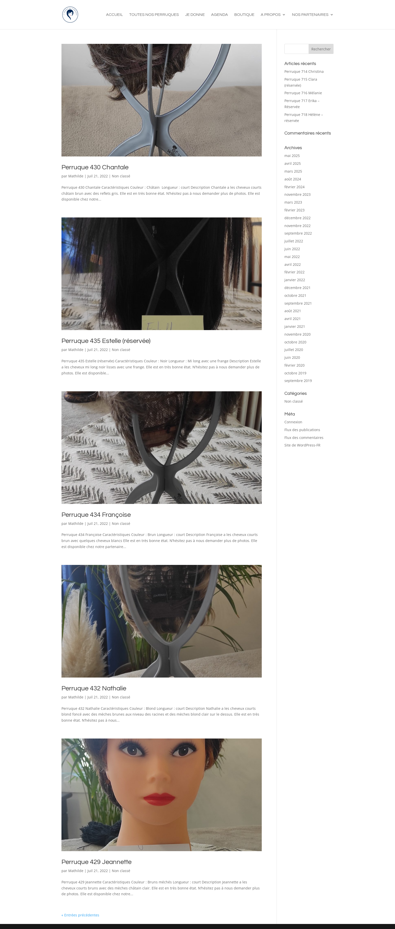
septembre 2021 (298, 303)
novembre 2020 (297, 334)
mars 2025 (293, 171)
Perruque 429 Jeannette (96, 862)
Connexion (293, 422)
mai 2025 (292, 155)
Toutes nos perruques (154, 15)
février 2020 (294, 365)
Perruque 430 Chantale (94, 167)
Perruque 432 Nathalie (93, 688)
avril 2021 (292, 318)
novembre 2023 (297, 194)
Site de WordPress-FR (302, 445)
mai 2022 (292, 256)
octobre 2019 (295, 373)
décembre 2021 (297, 287)
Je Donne (195, 15)
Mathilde (75, 176)
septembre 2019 (298, 380)
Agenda (219, 15)
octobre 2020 (295, 342)
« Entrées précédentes (80, 915)
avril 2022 (292, 264)
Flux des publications (302, 429)
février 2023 (294, 210)
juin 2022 (292, 248)
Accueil (114, 15)
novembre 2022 (297, 225)
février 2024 (294, 186)
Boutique (244, 15)
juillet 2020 (293, 349)
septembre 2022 (298, 233)
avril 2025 (292, 163)
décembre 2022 (297, 217)
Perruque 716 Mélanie (303, 92)
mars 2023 (293, 202)
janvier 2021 (294, 326)
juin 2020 (292, 357)
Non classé (121, 176)
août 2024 (292, 179)
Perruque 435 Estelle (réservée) (105, 341)
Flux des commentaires (303, 437)
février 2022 (294, 272)
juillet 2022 (293, 241)
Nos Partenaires (310, 15)
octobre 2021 (295, 295)
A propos (271, 15)
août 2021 (292, 310)
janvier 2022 (294, 279)
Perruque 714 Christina (304, 71)
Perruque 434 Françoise (96, 514)
